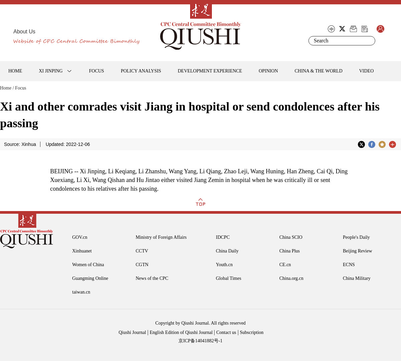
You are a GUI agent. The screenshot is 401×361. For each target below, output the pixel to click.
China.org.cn (291, 278)
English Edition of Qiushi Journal (181, 332)
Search (369, 40)
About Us (24, 31)
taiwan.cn (81, 292)
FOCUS (96, 70)
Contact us (226, 332)
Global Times (228, 278)
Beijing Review (357, 250)
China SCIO (290, 237)
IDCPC (223, 237)
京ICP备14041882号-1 (200, 340)
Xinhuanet (82, 250)
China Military (357, 278)
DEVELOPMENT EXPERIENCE (210, 70)
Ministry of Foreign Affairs (161, 237)
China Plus (289, 250)
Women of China (88, 264)
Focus (20, 88)
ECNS (349, 264)
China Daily (227, 250)
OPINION (268, 70)
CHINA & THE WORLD (319, 70)
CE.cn (285, 264)
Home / (7, 88)
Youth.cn (224, 264)
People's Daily (356, 237)
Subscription (252, 332)
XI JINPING (50, 70)
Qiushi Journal (132, 332)
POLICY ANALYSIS (141, 70)
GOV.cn (79, 237)
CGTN (142, 264)
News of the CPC (152, 278)
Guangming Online (90, 278)
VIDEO (366, 70)
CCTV (142, 250)
